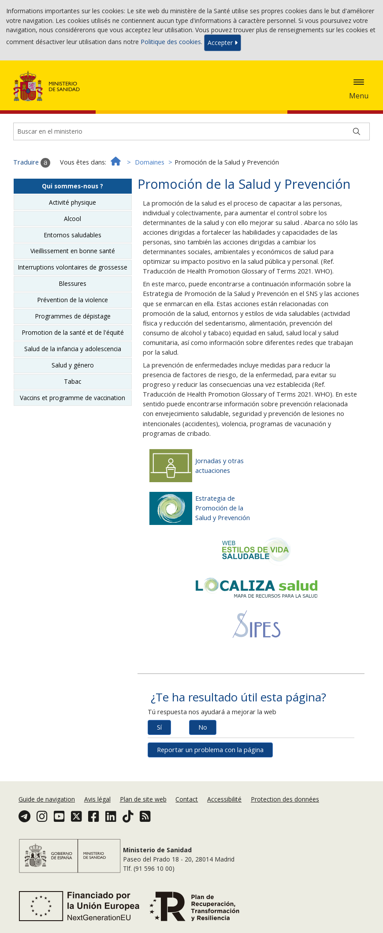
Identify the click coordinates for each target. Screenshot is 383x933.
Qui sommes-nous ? (72, 186)
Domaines (149, 162)
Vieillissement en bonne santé (72, 251)
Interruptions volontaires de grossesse (72, 267)
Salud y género (73, 365)
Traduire (31, 163)
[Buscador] (191, 131)
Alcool (72, 218)
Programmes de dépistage (73, 316)
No (202, 727)
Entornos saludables (72, 235)
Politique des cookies (171, 42)
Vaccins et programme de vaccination (72, 397)
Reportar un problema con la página (210, 750)
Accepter (223, 42)
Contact (186, 799)
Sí (159, 727)
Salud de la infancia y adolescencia (72, 349)
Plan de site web (143, 799)
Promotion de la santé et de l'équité (73, 332)
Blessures (72, 283)
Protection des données (285, 799)
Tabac (72, 381)
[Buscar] (356, 131)
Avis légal (97, 799)
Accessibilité (224, 799)
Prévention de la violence (72, 300)
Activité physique (72, 202)
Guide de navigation (47, 799)
